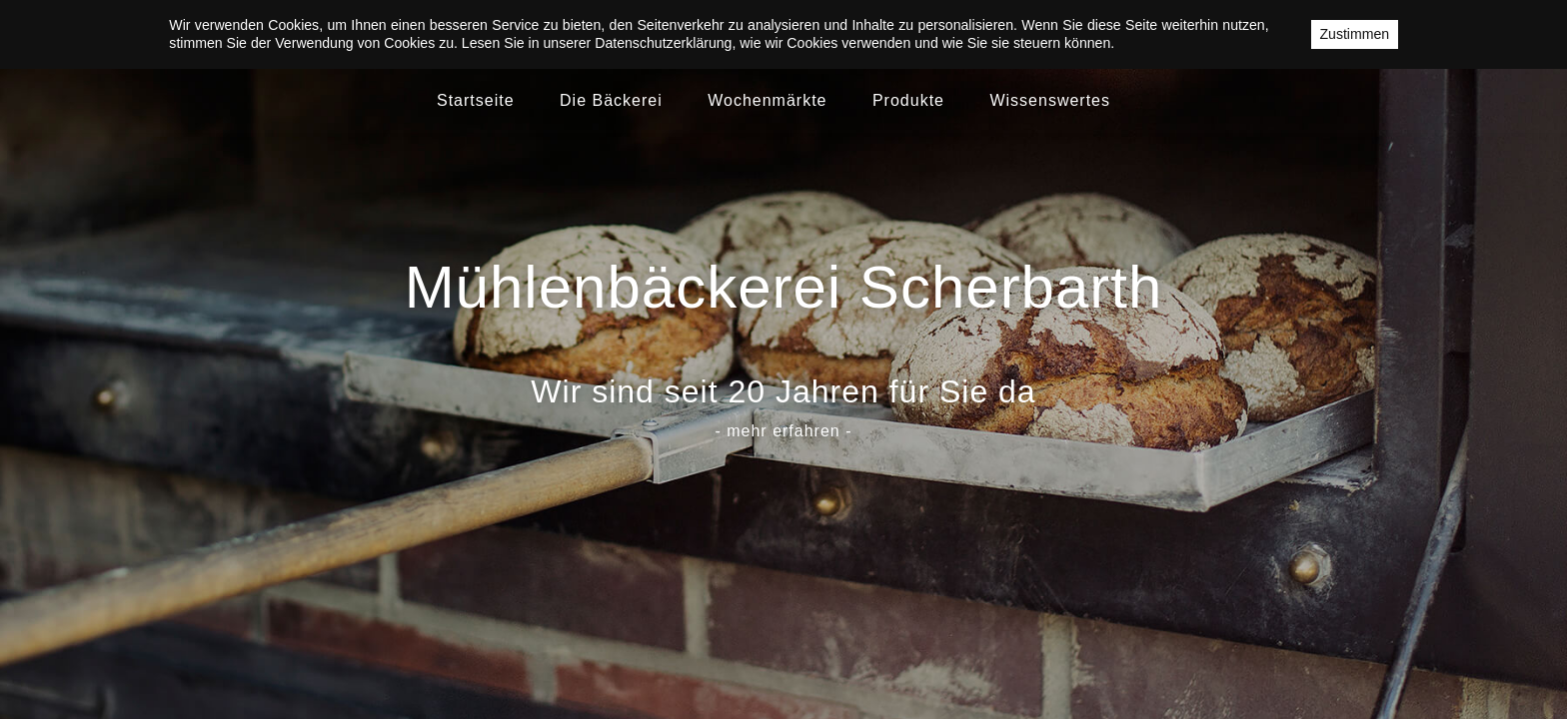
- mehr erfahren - (783, 430)
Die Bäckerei (611, 100)
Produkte (908, 100)
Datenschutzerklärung (663, 43)
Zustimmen (1354, 34)
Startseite (476, 100)
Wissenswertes (1049, 100)
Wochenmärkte (767, 100)
